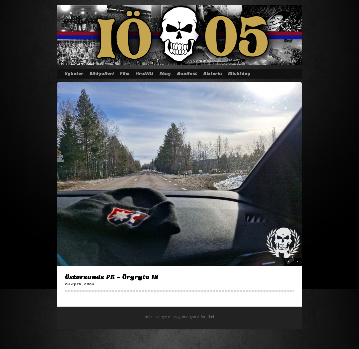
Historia (212, 73)
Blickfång (239, 73)
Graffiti (144, 73)
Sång (165, 73)
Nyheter (74, 73)
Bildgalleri (102, 73)
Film (125, 73)
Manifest (187, 73)
